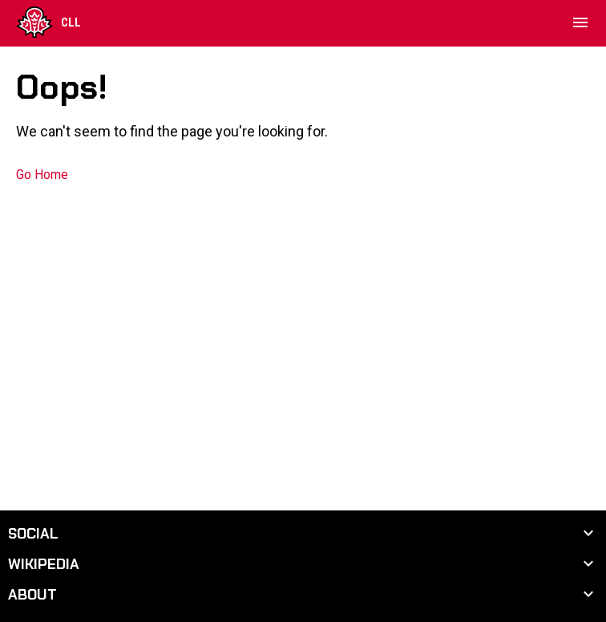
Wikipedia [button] (43, 564)
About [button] (32, 594)
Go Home (42, 174)
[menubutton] (580, 22)
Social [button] (33, 533)
